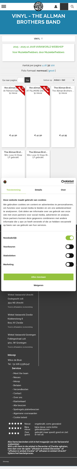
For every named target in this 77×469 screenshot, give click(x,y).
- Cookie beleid (19, 417)
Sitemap (6, 461)
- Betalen (16, 385)
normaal (42, 70)
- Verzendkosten (20, 389)
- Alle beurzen (19, 405)
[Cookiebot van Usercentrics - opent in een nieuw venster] (61, 182)
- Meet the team (20, 373)
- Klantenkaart (19, 401)
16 (45, 65)
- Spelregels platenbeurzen (25, 409)
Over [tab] (63, 190)
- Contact (16, 393)
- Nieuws (16, 377)
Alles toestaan (38, 277)
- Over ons (17, 397)
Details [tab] (38, 190)
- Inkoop (16, 381)
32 (49, 65)
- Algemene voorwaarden (24, 413)
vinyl (38, 39)
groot (52, 70)
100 (53, 65)
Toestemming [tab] (14, 190)
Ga (27, 80)
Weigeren (38, 285)
